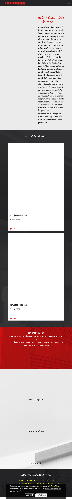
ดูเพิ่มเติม (13, 228)
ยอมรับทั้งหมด (41, 495)
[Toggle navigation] (69, 3)
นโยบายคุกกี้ (17, 491)
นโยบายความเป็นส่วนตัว (53, 489)
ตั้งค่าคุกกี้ (29, 495)
